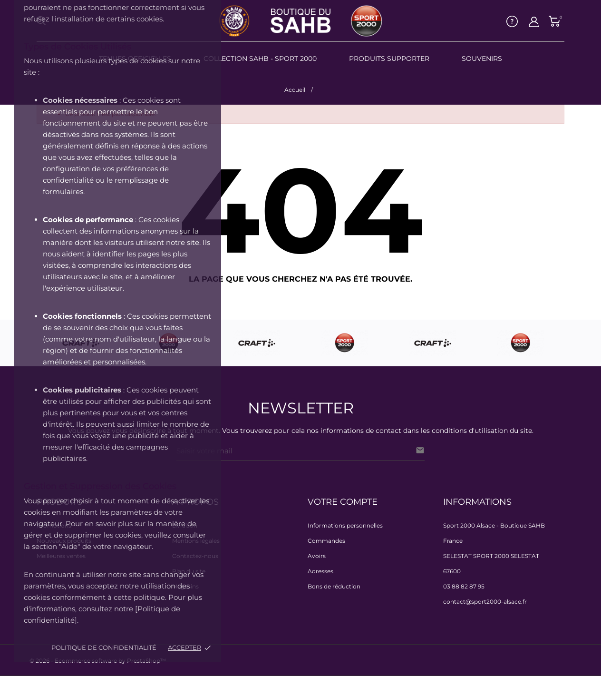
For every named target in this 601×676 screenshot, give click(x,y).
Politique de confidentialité (103, 647)
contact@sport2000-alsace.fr (485, 601)
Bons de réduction (334, 586)
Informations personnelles (345, 525)
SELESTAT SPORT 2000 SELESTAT (491, 555)
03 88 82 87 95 (464, 586)
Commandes (326, 540)
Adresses (320, 571)
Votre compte (343, 502)
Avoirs (317, 555)
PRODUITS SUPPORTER (389, 58)
